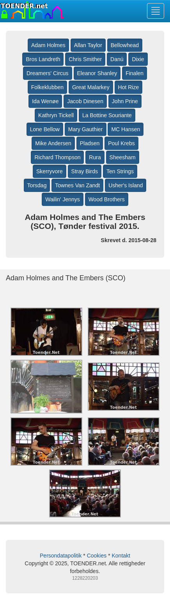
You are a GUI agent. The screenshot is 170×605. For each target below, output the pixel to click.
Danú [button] (116, 59)
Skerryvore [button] (49, 171)
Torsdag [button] (37, 185)
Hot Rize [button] (128, 87)
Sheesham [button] (123, 157)
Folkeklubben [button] (47, 87)
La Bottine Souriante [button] (107, 115)
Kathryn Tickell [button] (56, 115)
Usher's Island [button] (125, 185)
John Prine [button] (125, 101)
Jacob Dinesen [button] (85, 101)
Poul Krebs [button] (121, 143)
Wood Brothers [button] (107, 199)
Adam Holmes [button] (48, 45)
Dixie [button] (138, 59)
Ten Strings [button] (120, 171)
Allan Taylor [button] (88, 45)
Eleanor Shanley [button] (97, 73)
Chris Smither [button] (85, 59)
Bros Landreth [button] (43, 59)
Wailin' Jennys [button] (62, 199)
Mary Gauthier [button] (85, 129)
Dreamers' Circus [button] (48, 73)
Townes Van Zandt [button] (77, 185)
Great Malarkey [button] (91, 87)
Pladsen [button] (90, 143)
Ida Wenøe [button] (45, 101)
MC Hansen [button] (125, 129)
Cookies (97, 555)
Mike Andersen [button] (53, 143)
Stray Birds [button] (84, 171)
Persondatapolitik (60, 555)
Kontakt (121, 555)
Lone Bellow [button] (45, 129)
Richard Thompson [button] (57, 157)
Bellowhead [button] (125, 45)
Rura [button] (95, 157)
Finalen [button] (134, 73)
